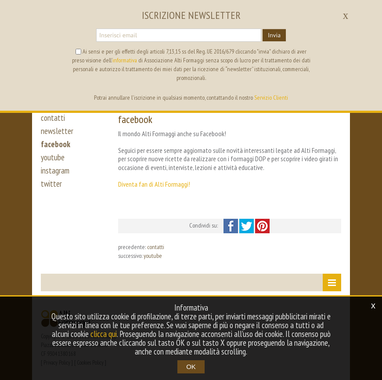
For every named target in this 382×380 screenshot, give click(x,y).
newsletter (57, 131)
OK (191, 366)
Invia (274, 35)
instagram (55, 170)
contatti (53, 118)
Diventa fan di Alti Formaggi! (154, 184)
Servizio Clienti (271, 97)
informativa (124, 60)
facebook (55, 144)
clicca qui (103, 334)
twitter (51, 184)
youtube (53, 157)
